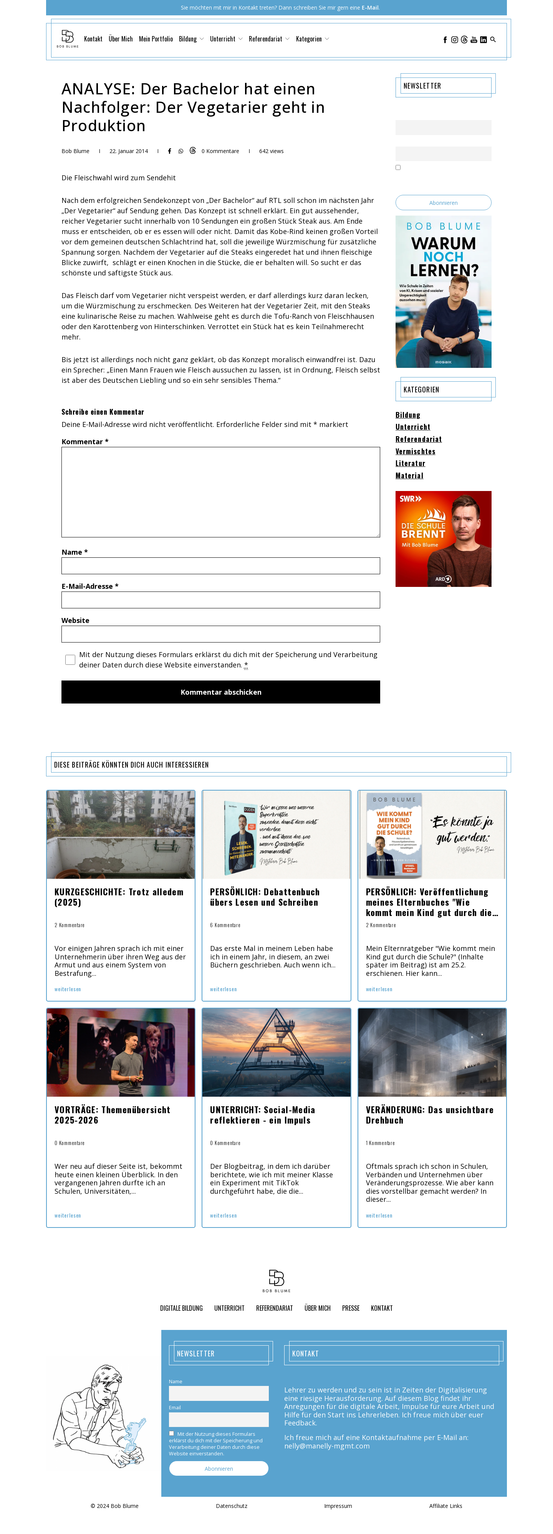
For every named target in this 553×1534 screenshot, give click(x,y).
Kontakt (93, 38)
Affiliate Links (445, 1506)
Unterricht (226, 38)
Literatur (411, 463)
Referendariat (269, 38)
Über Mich (121, 38)
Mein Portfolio (156, 38)
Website (75, 620)
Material (410, 475)
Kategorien (312, 38)
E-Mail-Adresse (90, 586)
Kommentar (85, 441)
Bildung (191, 38)
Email (401, 141)
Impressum (338, 1506)
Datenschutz (231, 1506)
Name (74, 552)
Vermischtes (415, 451)
